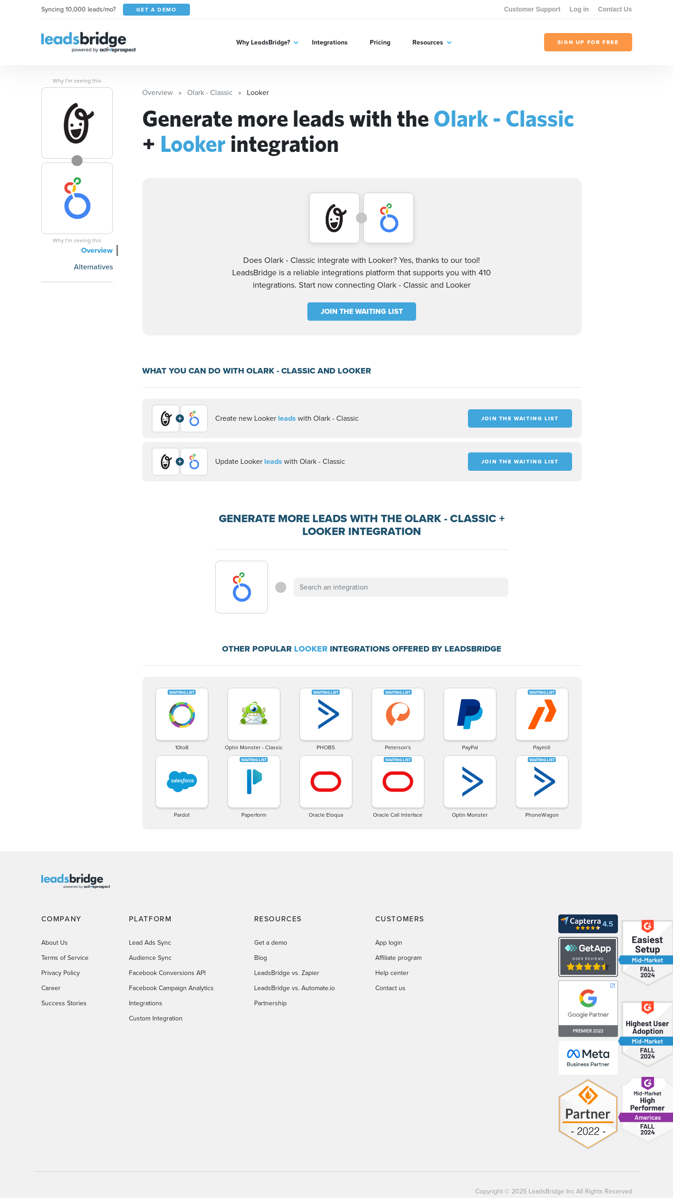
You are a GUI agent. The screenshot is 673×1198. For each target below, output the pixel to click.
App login (388, 942)
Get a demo (270, 942)
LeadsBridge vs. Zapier (286, 973)
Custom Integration (156, 1018)
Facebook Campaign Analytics (171, 988)
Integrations (330, 42)
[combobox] (401, 587)
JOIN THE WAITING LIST (362, 311)
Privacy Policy (60, 973)
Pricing (380, 42)
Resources (427, 42)
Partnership (270, 1003)
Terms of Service (65, 958)
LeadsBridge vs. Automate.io (294, 988)
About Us (54, 942)
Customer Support (532, 9)
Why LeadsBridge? (263, 42)
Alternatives (93, 267)
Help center (392, 973)
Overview (97, 250)
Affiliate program (398, 958)
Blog (260, 958)
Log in (579, 9)
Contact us (390, 988)
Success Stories (64, 1003)
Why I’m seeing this (77, 81)
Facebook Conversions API (167, 973)
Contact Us (615, 9)
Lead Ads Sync (150, 942)
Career (51, 988)
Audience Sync (150, 958)
